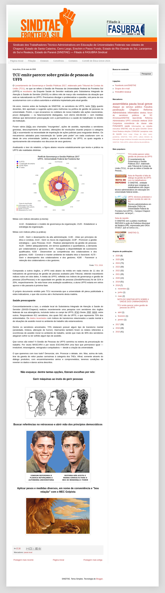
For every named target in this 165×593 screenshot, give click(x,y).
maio (120, 296)
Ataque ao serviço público (127, 107)
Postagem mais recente (23, 560)
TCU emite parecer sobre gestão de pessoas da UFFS (140, 155)
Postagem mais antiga (92, 560)
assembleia (120, 103)
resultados (27, 91)
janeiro (121, 320)
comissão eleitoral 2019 (142, 121)
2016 (118, 328)
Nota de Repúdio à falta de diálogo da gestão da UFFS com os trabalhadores (139, 178)
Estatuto (44, 61)
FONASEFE (118, 126)
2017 (118, 324)
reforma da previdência (141, 142)
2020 (118, 278)
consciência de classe (135, 123)
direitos (143, 113)
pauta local (28, 552)
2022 (118, 271)
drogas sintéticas (125, 139)
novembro (122, 289)
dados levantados (38, 318)
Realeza (120, 131)
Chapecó (134, 109)
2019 (118, 282)
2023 (118, 267)
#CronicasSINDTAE (121, 118)
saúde (127, 126)
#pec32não (137, 118)
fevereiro (122, 316)
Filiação (32, 61)
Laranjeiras (144, 131)
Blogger (99, 579)
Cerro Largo (127, 134)
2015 (118, 332)
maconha (142, 139)
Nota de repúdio (122, 218)
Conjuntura (117, 123)
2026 (118, 256)
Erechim (144, 129)
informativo (133, 112)
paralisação (118, 109)
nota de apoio (134, 129)
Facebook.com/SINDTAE (125, 85)
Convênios (58, 61)
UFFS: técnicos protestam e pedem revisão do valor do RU (140, 199)
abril (120, 312)
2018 (118, 285)
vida (150, 123)
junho (120, 292)
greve (148, 103)
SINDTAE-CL (133, 233)
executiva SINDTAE (120, 129)
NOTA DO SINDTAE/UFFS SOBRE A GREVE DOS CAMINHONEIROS (133, 300)
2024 (118, 263)
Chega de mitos (140, 134)
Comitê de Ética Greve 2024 (96, 61)
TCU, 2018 (99, 265)
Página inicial (16, 61)
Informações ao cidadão (142, 126)
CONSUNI (135, 131)
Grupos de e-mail (122, 89)
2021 (118, 274)
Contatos (73, 61)
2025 (118, 259)
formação (135, 139)
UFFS (127, 121)
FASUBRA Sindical (123, 92)
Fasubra (148, 107)
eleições (127, 131)
